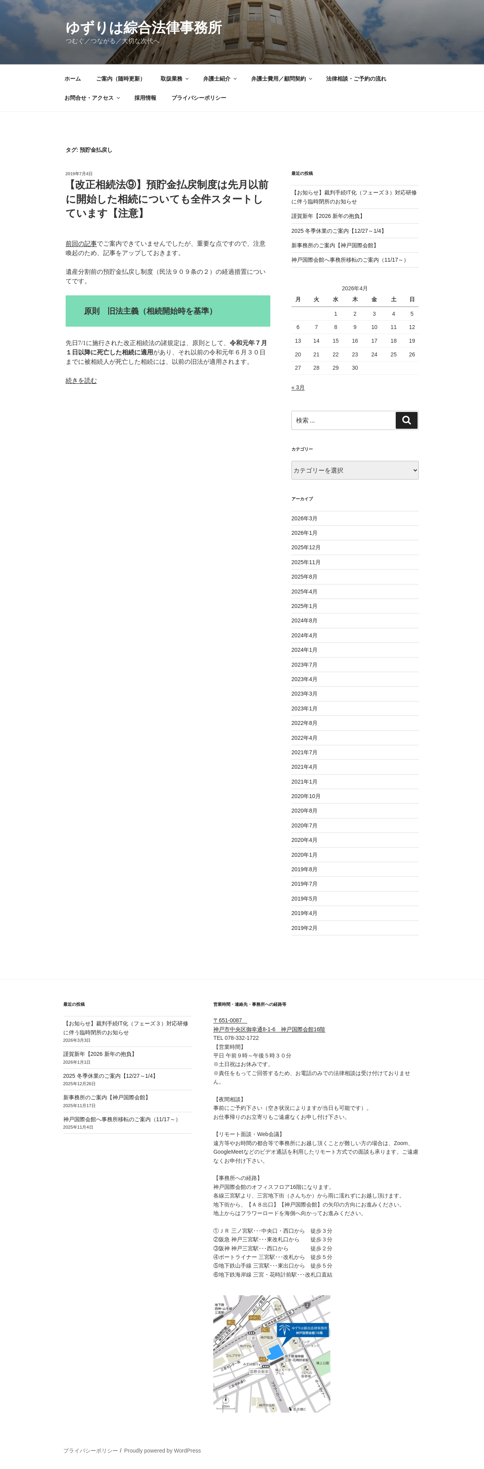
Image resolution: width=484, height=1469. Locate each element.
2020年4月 (304, 840)
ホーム (72, 79)
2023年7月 (304, 665)
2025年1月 (304, 606)
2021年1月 (304, 782)
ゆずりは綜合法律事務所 (144, 28)
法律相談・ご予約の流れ (356, 79)
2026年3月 (304, 518)
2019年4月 (304, 913)
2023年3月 (304, 693)
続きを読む (81, 380)
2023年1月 (304, 708)
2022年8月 (304, 723)
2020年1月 (304, 855)
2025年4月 (304, 591)
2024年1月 (304, 650)
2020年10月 (306, 796)
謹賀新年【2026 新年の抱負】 (328, 216)
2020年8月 (304, 810)
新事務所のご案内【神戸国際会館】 (335, 245)
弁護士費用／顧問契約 (282, 79)
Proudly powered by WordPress (162, 1450)
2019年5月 (304, 898)
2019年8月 (304, 869)
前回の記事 (81, 243)
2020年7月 (304, 825)
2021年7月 (304, 752)
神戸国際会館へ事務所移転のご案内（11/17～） (350, 260)
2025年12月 (306, 547)
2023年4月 (304, 679)
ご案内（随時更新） (120, 79)
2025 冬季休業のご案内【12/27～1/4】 (339, 231)
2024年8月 (304, 620)
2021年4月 (304, 767)
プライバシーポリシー (198, 98)
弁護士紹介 (220, 79)
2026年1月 (304, 533)
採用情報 (145, 98)
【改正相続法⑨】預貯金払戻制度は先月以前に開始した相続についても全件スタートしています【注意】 (166, 199)
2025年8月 (304, 577)
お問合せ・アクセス (92, 98)
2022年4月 (304, 738)
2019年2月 (304, 928)
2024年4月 (304, 635)
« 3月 (297, 387)
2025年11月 (306, 562)
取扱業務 (175, 79)
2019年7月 (304, 884)
